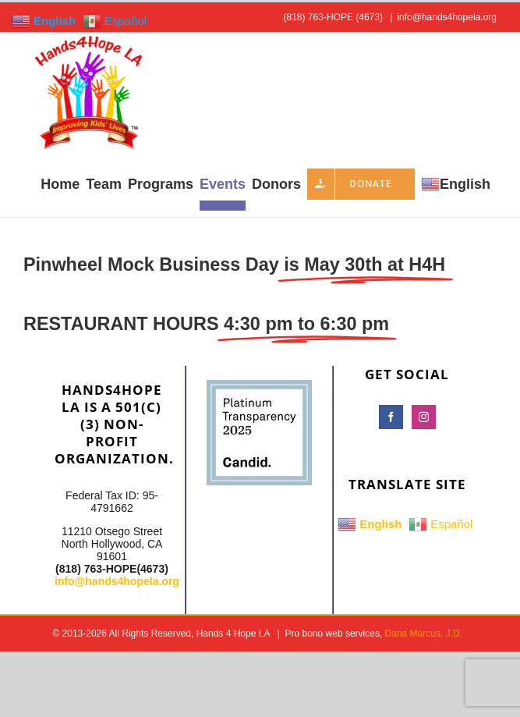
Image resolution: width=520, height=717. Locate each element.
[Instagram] (424, 417)
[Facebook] (391, 417)
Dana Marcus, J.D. (423, 633)
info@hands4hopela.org (447, 17)
